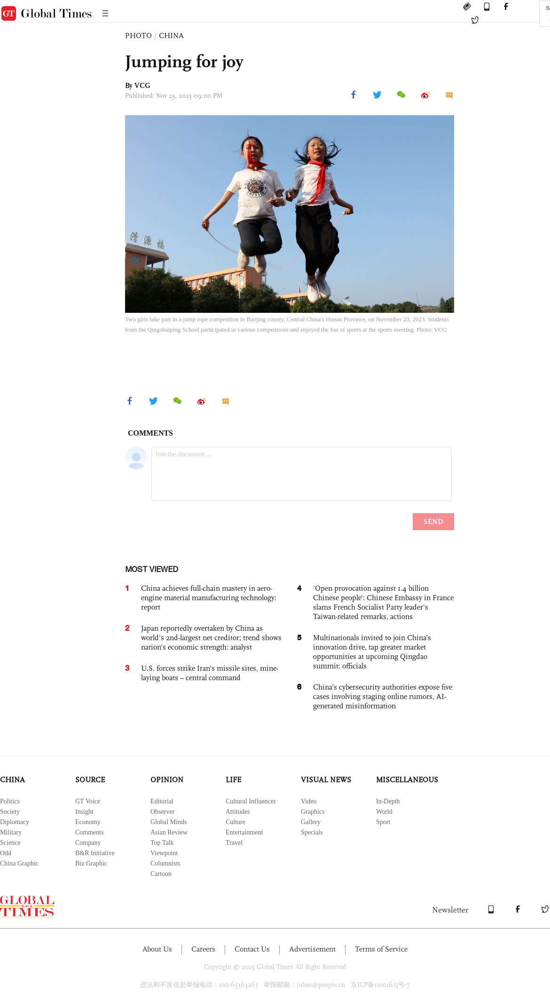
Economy (88, 822)
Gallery (311, 822)
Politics (10, 801)
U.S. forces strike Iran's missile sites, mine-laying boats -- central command (209, 673)
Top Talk (162, 842)
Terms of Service (381, 949)
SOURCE (90, 779)
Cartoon (161, 873)
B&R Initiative (95, 853)
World (384, 811)
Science (10, 842)
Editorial (161, 801)
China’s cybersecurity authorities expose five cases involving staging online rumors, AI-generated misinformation (382, 696)
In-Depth (388, 801)
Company (88, 842)
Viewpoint (164, 853)
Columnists (165, 863)
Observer (162, 811)
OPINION (166, 779)
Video (308, 801)
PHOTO (138, 35)
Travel (234, 842)
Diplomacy (14, 822)
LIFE (233, 779)
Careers (203, 949)
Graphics (313, 811)
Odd (5, 853)
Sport (383, 822)
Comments (89, 832)
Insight (84, 811)
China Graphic (19, 863)
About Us (157, 949)
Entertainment (244, 832)
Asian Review (169, 832)
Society (10, 811)
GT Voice (87, 801)
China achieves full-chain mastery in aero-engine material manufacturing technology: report (208, 598)
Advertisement (312, 949)
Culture (235, 822)
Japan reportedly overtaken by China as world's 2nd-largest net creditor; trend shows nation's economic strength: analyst (211, 637)
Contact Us (252, 949)
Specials (312, 832)
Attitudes (238, 811)
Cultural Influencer (251, 801)
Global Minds (168, 822)
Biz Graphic (91, 863)
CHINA (171, 35)
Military (11, 832)
